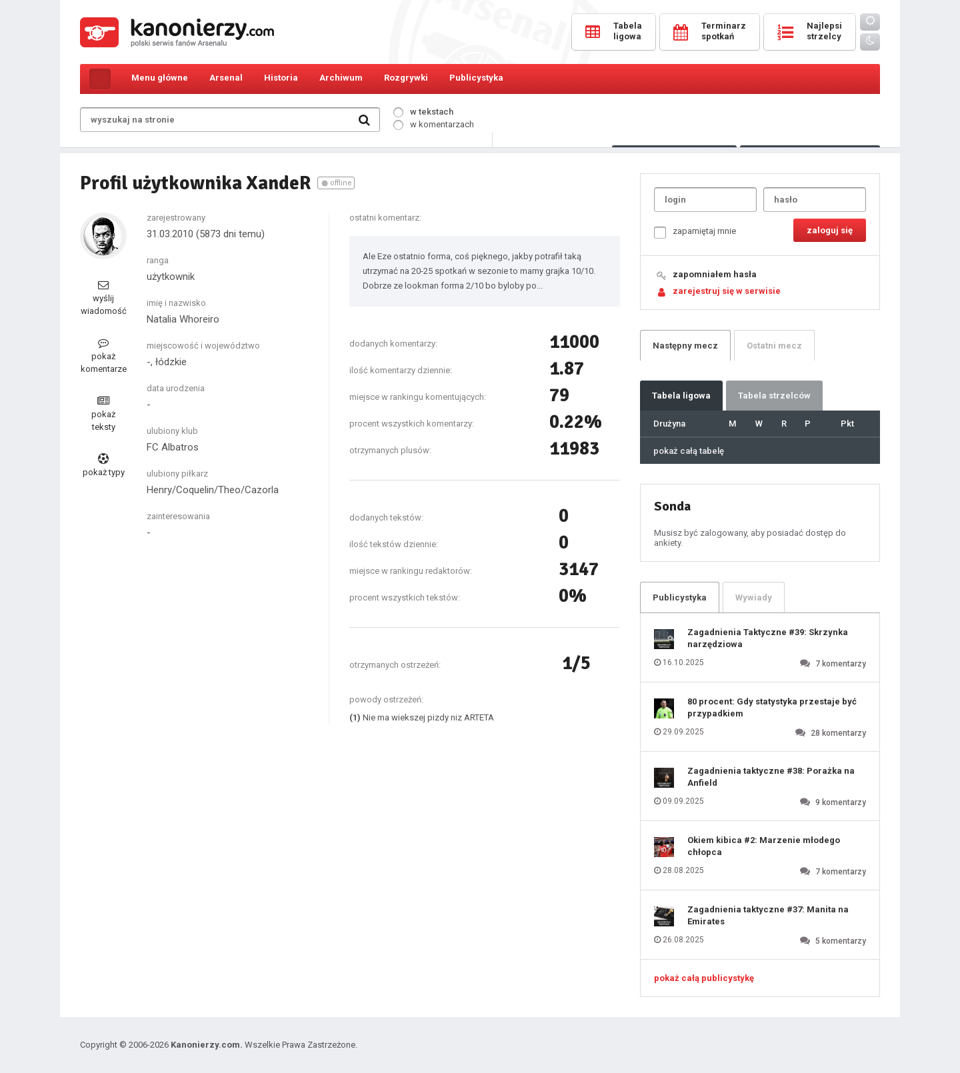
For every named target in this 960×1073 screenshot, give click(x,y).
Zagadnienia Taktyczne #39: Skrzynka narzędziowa (767, 638)
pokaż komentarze (104, 355)
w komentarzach (433, 124)
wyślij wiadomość (104, 297)
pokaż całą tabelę (688, 451)
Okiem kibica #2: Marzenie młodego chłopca (763, 846)
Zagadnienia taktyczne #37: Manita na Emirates (768, 915)
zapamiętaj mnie (695, 232)
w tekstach (423, 112)
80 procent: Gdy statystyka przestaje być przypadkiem (772, 707)
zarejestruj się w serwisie (727, 291)
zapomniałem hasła (715, 274)
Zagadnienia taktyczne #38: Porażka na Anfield (771, 777)
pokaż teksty (103, 413)
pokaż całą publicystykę (704, 978)
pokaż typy (104, 465)
